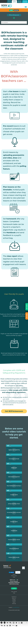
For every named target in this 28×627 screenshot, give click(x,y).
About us (14, 598)
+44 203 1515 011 (16, 607)
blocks (13, 625)
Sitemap (14, 603)
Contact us (14, 596)
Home (14, 574)
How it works (14, 575)
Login (14, 588)
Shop (14, 577)
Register (16, 10)
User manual (14, 591)
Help (14, 592)
